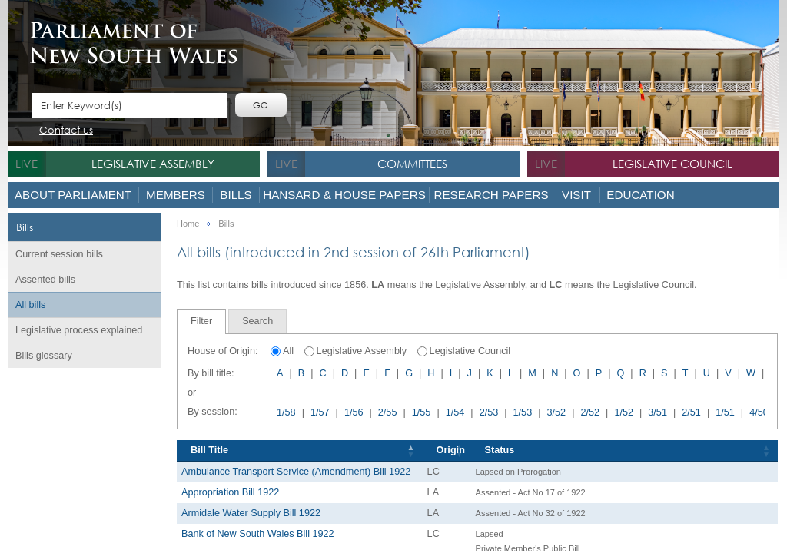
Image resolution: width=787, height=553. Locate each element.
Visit (576, 194)
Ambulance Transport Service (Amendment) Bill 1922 (295, 471)
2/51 (691, 412)
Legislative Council (672, 163)
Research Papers (490, 194)
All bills (30, 305)
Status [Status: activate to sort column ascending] (500, 450)
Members (175, 194)
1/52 (623, 412)
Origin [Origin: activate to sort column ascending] (451, 450)
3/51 (657, 412)
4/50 (759, 412)
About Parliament (73, 194)
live (26, 163)
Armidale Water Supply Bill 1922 (250, 513)
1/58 (286, 412)
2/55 (387, 412)
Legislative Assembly (152, 163)
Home (188, 224)
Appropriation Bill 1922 (230, 492)
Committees (412, 163)
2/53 (489, 412)
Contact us (66, 131)
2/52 (589, 412)
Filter (201, 321)
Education (640, 194)
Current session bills (59, 254)
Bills (235, 194)
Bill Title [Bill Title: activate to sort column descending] (209, 450)
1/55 (421, 412)
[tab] (201, 321)
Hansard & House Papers (344, 194)
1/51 (725, 412)
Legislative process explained (78, 330)
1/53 (523, 412)
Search (257, 321)
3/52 (556, 412)
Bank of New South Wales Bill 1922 (257, 533)
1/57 (320, 412)
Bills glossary (43, 355)
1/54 (455, 412)
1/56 (354, 412)
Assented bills (45, 279)
